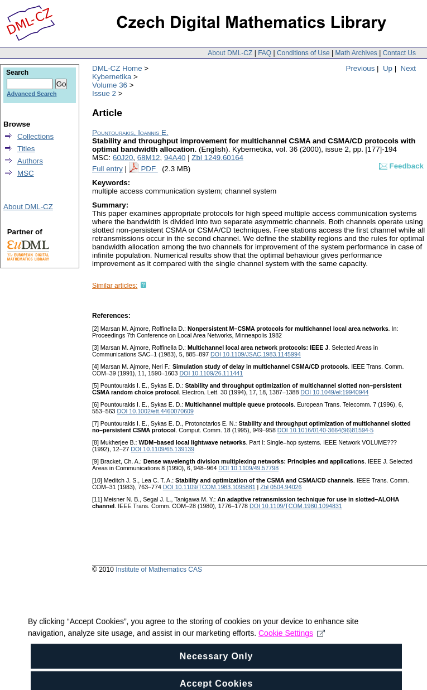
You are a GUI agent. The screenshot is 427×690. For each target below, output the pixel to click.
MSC (25, 173)
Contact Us (399, 53)
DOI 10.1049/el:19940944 (334, 392)
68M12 (148, 157)
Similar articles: (114, 285)
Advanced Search (31, 93)
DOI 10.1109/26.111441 (211, 373)
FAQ (264, 53)
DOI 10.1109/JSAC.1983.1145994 (255, 354)
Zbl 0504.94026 (280, 487)
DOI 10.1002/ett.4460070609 (155, 411)
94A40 (175, 157)
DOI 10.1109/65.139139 (162, 449)
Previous (360, 68)
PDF (149, 169)
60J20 (123, 157)
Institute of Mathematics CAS (159, 569)
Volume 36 (109, 85)
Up (387, 68)
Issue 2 (104, 93)
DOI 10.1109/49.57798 (248, 468)
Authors (30, 161)
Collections (35, 136)
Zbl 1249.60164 (217, 157)
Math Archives (356, 53)
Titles (26, 148)
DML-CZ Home (117, 68)
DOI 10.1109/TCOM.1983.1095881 (209, 487)
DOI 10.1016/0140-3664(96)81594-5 (325, 430)
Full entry (107, 169)
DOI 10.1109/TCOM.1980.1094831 (296, 506)
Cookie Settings (291, 651)
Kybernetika (111, 77)
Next (408, 68)
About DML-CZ (230, 53)
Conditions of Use (303, 53)
